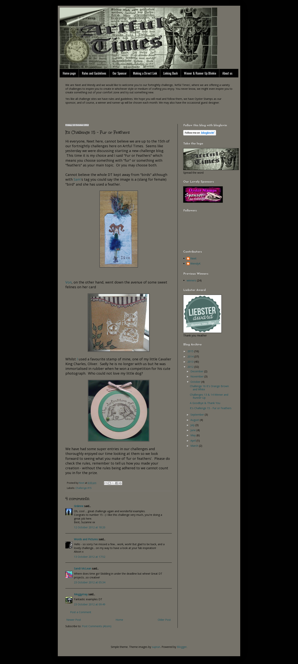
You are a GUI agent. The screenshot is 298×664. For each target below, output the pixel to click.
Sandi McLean (82, 568)
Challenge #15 (83, 488)
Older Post (164, 619)
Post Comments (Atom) (96, 626)
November (197, 376)
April (193, 440)
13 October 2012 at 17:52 (89, 556)
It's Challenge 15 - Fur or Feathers (210, 408)
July (192, 425)
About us (227, 73)
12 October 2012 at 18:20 (89, 527)
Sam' (77, 179)
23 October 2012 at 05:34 (89, 582)
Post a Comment (80, 612)
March (194, 445)
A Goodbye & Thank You (205, 403)
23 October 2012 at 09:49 (89, 604)
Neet (193, 258)
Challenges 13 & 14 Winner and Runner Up (209, 396)
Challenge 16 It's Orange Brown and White (209, 387)
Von (68, 282)
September (197, 414)
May (193, 435)
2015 (190, 351)
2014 (190, 356)
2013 (190, 361)
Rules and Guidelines (94, 73)
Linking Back (170, 73)
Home (119, 619)
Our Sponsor (120, 73)
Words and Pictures (86, 539)
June (193, 430)
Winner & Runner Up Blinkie (200, 73)
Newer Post (73, 619)
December (197, 371)
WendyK (195, 263)
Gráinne (78, 506)
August (195, 420)
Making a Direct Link (145, 73)
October (195, 382)
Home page (69, 73)
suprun (156, 647)
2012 (190, 367)
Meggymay (81, 594)
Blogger (182, 647)
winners (191, 280)
